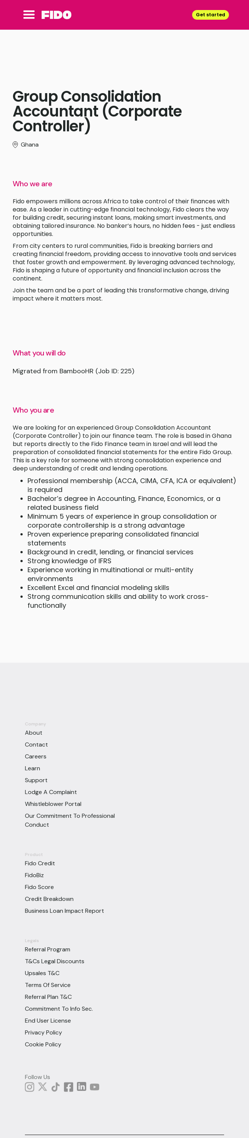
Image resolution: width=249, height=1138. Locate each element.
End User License (48, 1020)
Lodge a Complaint (51, 792)
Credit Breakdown (49, 899)
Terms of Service (48, 985)
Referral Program (47, 949)
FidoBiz (34, 875)
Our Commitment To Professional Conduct (70, 820)
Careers (35, 756)
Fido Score (39, 887)
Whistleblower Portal (53, 804)
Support (36, 780)
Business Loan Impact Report (64, 911)
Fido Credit (40, 863)
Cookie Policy (43, 1044)
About (33, 733)
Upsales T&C (42, 973)
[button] (29, 15)
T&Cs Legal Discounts (54, 961)
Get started (210, 15)
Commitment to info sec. (59, 1009)
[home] (54, 15)
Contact (36, 744)
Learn (32, 768)
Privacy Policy (43, 1032)
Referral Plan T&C (48, 997)
